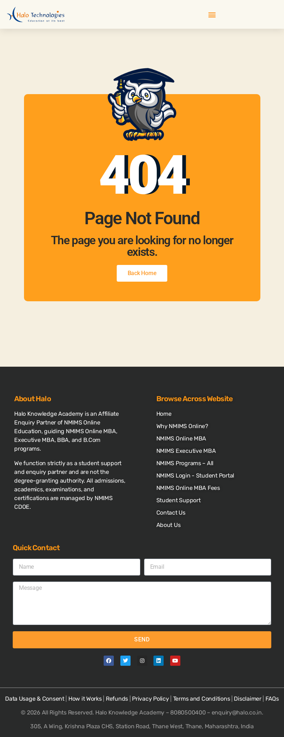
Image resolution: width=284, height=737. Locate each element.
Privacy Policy (150, 698)
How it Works (85, 698)
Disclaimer (247, 698)
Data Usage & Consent (34, 698)
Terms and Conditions (201, 698)
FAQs (272, 698)
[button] (212, 14)
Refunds (117, 698)
